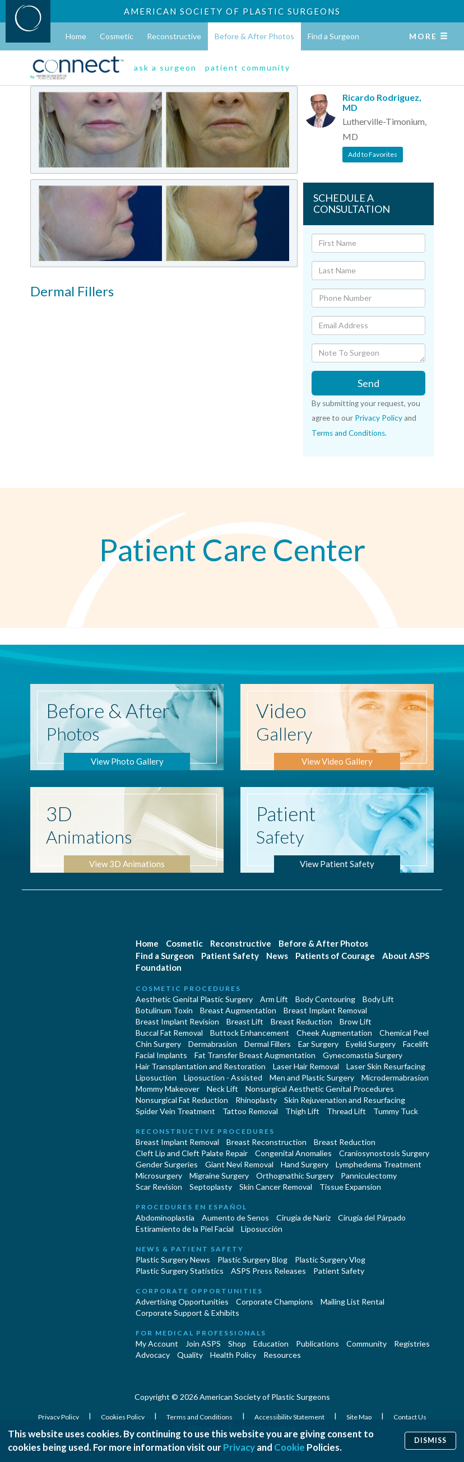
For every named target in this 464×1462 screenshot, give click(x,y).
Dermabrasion (212, 1044)
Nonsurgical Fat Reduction (182, 1100)
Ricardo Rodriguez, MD (381, 102)
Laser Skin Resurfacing (385, 1066)
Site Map (359, 1417)
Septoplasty (210, 1186)
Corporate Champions (274, 1301)
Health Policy (233, 1354)
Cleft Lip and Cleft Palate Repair (192, 1153)
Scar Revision (159, 1186)
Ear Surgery (318, 1044)
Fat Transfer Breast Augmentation (254, 1055)
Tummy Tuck (395, 1111)
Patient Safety (230, 956)
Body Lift (378, 999)
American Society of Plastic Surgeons (232, 11)
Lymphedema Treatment (378, 1164)
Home (76, 36)
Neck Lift (222, 1088)
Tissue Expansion (350, 1186)
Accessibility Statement (290, 1417)
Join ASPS (203, 1343)
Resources (282, 1354)
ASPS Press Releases (268, 1270)
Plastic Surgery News (173, 1259)
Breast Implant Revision (177, 1021)
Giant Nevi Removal (239, 1164)
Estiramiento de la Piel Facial (185, 1228)
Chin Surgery (158, 1044)
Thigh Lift (302, 1111)
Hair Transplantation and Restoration (201, 1066)
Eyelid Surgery (371, 1044)
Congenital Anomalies (293, 1153)
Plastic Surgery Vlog (330, 1259)
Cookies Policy (123, 1417)
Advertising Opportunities (182, 1301)
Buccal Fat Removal (169, 1032)
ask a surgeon (165, 67)
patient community (247, 67)
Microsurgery (159, 1175)
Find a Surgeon (333, 36)
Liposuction (156, 1077)
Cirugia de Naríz (303, 1217)
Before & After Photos (254, 36)
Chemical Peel (404, 1032)
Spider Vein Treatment (175, 1111)
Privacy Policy (378, 417)
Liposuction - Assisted (223, 1077)
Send (368, 383)
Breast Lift (244, 1021)
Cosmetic (116, 36)
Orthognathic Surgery (294, 1175)
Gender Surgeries (167, 1164)
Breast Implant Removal (325, 1010)
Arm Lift (274, 999)
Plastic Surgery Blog (252, 1259)
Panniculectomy (369, 1175)
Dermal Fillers (267, 1044)
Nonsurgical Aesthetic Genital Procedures (319, 1088)
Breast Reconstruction (266, 1142)
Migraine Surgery (219, 1175)
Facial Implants (161, 1055)
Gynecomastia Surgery (362, 1055)
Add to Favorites (372, 154)
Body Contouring (325, 999)
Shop (237, 1343)
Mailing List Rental (352, 1301)
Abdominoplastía (165, 1217)
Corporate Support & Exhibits (187, 1312)
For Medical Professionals (201, 1333)
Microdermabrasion (395, 1077)
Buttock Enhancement (249, 1032)
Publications (317, 1343)
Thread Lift (346, 1111)
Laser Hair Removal (306, 1066)
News (277, 956)
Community (366, 1343)
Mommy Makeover (167, 1088)
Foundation (159, 967)
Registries (412, 1343)
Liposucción (261, 1228)
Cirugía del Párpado (372, 1217)
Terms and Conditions (348, 433)
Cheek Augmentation (334, 1032)
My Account (157, 1343)
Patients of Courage (335, 956)
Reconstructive (174, 36)
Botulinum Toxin (164, 1010)
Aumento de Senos (235, 1217)
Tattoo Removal (250, 1111)
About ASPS (405, 956)
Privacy (239, 1447)
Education (271, 1343)
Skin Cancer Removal (275, 1186)
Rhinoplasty (256, 1100)
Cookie (289, 1447)
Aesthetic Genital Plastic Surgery (194, 999)
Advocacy (153, 1354)
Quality (190, 1354)
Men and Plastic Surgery (312, 1077)
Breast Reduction (301, 1021)
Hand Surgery (304, 1164)
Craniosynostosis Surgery (384, 1153)
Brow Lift (356, 1021)
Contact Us (409, 1417)
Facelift (416, 1044)
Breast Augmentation (238, 1010)
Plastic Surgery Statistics (180, 1270)
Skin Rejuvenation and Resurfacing (344, 1100)
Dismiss (430, 1440)
